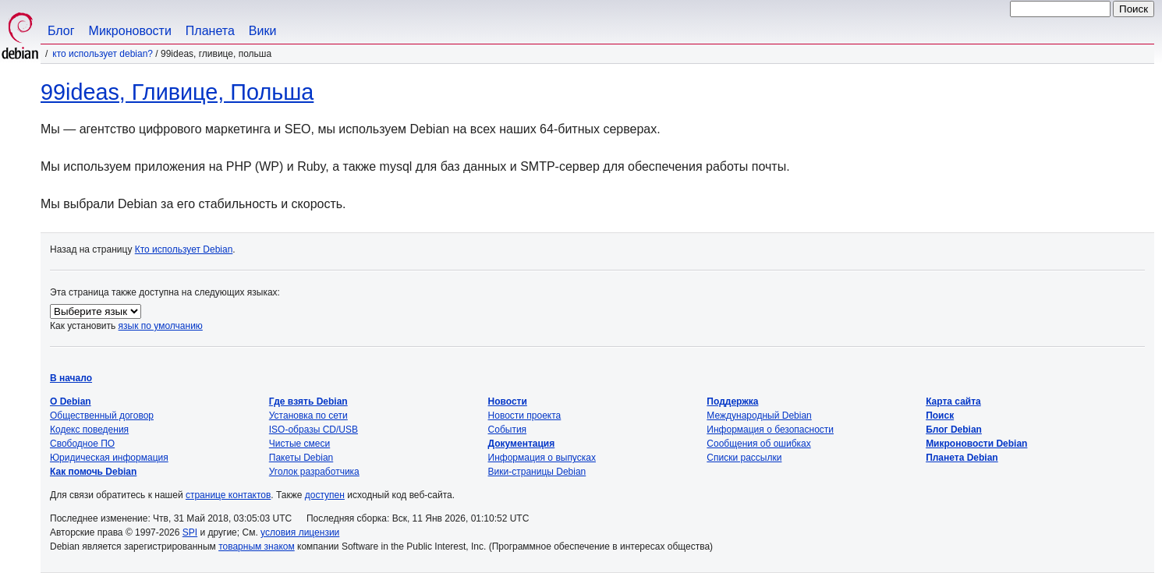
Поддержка (732, 401)
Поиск (940, 415)
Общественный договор (102, 415)
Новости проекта (525, 415)
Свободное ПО (82, 443)
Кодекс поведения (89, 429)
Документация (521, 443)
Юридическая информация (109, 457)
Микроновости (130, 30)
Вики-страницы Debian (537, 471)
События (507, 429)
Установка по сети (308, 415)
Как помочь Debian (93, 471)
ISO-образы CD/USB (313, 429)
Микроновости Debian (976, 443)
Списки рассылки (744, 457)
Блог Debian (954, 429)
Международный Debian (759, 415)
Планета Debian (962, 457)
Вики (263, 30)
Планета (210, 30)
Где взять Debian (308, 401)
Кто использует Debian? (102, 53)
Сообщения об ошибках (758, 443)
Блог (61, 30)
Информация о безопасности (770, 429)
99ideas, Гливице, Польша (177, 92)
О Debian (70, 401)
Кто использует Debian (184, 249)
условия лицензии (299, 532)
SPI (189, 532)
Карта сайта (953, 401)
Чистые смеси (299, 443)
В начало (71, 378)
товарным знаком (256, 546)
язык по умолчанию (161, 325)
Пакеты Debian (301, 457)
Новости (507, 401)
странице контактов (228, 495)
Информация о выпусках (542, 457)
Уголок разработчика (314, 471)
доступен (325, 495)
